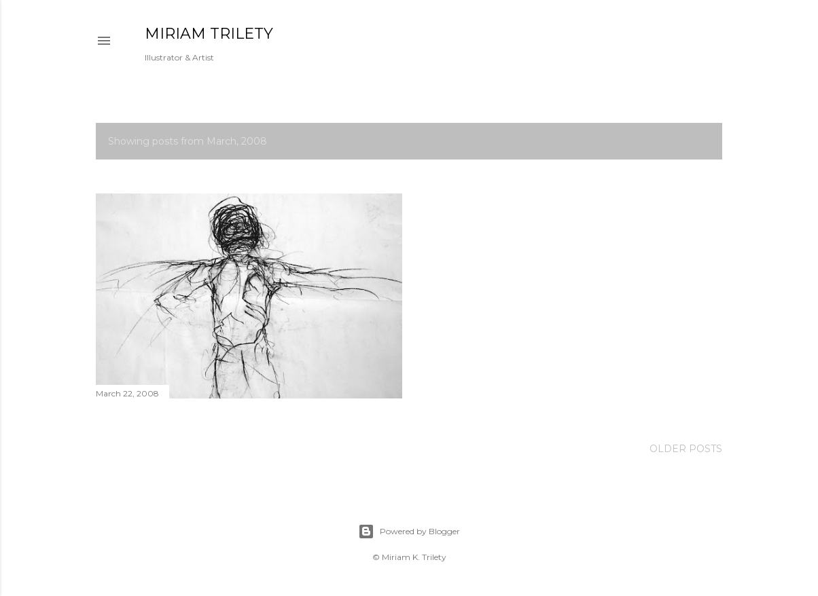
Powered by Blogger (409, 531)
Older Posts (686, 449)
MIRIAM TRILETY (209, 33)
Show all (682, 141)
